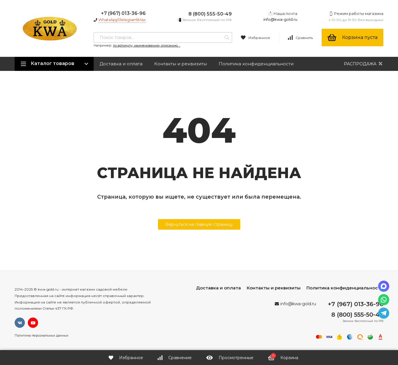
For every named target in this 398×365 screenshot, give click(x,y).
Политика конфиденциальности (256, 63)
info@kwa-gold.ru (280, 19)
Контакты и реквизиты (180, 63)
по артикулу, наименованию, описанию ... (146, 45)
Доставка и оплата (121, 63)
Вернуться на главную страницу (199, 224)
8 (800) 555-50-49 (210, 14)
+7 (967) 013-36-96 (123, 13)
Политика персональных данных (41, 335)
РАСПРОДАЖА (363, 63)
